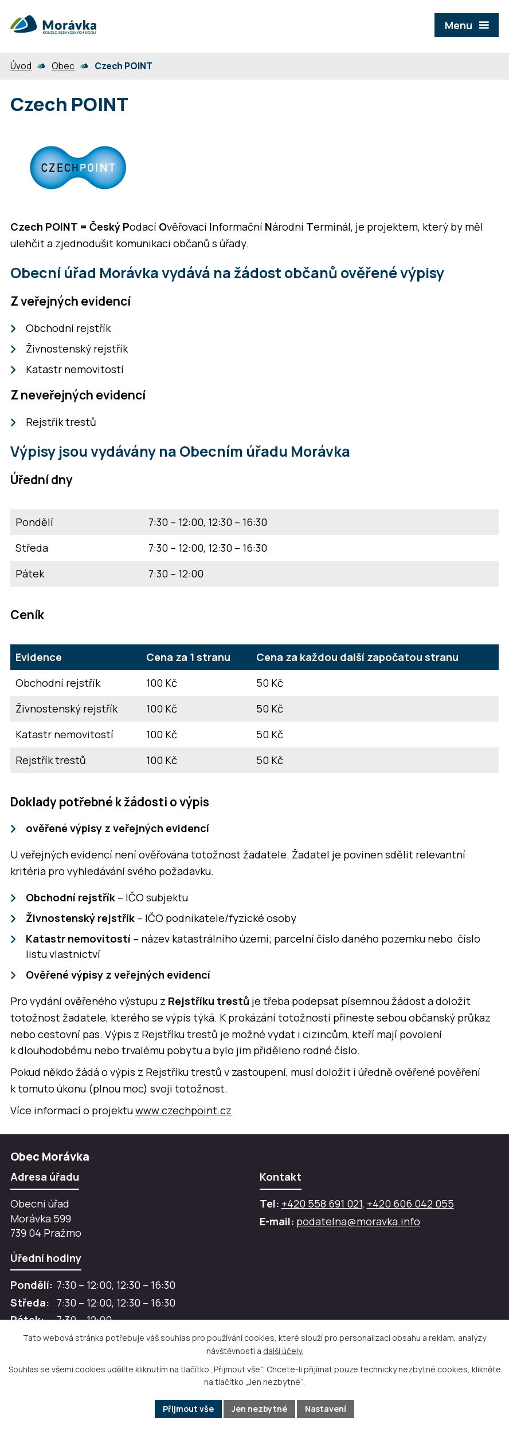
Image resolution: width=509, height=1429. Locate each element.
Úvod (21, 66)
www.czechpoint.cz (183, 1110)
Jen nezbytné (259, 1408)
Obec (63, 66)
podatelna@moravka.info (358, 1221)
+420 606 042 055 (410, 1203)
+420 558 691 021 (321, 1203)
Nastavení (325, 1408)
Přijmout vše (188, 1408)
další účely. (283, 1350)
